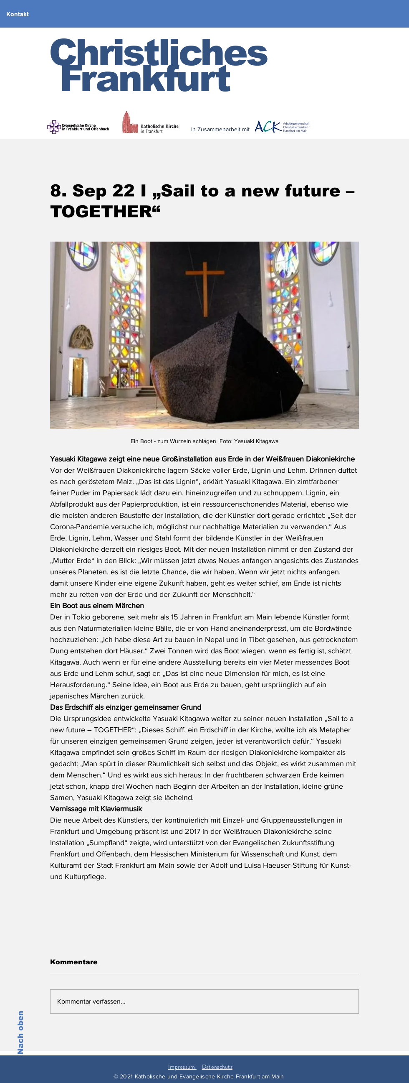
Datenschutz (217, 1067)
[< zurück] (275, 134)
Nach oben (20, 1033)
